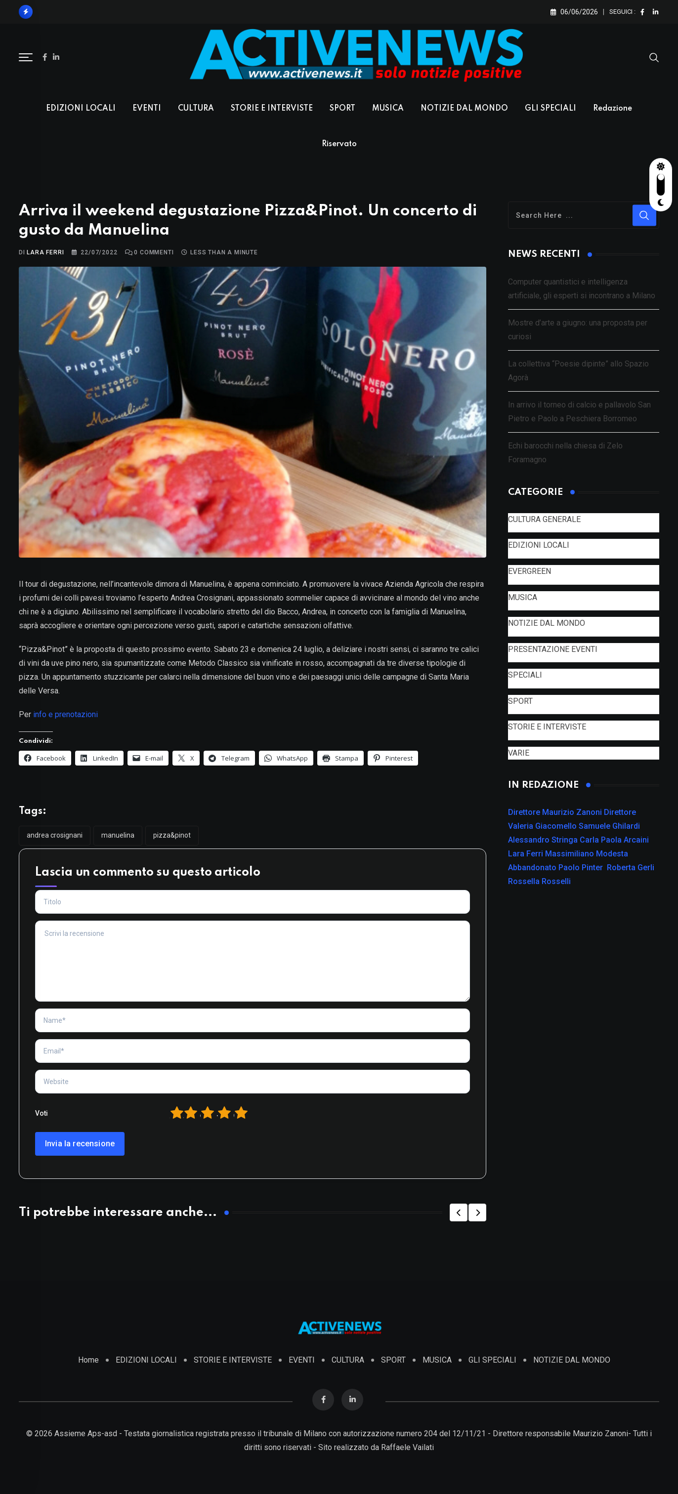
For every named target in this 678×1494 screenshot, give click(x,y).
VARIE (518, 753)
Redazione (612, 109)
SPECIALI (525, 675)
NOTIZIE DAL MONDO (464, 109)
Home (88, 1360)
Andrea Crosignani (55, 835)
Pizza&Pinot (172, 835)
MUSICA (388, 109)
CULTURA (196, 109)
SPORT (342, 109)
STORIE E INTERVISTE (272, 109)
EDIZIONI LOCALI (81, 109)
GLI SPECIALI (550, 109)
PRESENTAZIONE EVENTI (552, 649)
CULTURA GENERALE (544, 519)
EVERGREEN (529, 571)
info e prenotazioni (65, 714)
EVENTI (146, 109)
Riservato (339, 144)
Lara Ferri (45, 252)
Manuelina (117, 835)
